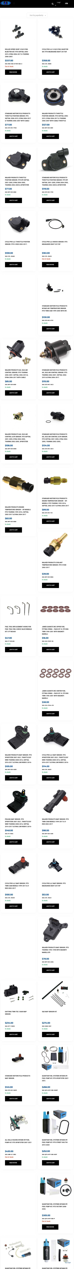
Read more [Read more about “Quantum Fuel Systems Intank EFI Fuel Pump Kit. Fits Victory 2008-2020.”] (51, 1205)
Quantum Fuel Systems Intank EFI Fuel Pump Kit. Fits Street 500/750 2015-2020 (55, 1122)
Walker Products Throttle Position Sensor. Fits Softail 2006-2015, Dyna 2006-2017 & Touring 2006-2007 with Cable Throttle (54, 116)
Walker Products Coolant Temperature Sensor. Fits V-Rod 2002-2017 (55, 554)
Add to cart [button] (51, 71)
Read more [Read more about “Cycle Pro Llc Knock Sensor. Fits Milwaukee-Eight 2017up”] (51, 260)
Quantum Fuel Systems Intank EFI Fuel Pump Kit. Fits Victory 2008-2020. (55, 1185)
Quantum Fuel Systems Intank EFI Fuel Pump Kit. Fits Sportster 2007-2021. (55, 1059)
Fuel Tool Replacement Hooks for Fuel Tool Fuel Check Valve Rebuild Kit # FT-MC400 (17, 617)
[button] (14, 3)
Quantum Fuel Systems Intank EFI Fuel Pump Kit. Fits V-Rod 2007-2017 (18, 1248)
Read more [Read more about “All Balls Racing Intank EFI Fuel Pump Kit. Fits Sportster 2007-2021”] (14, 1142)
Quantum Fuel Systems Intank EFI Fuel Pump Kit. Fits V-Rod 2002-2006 (55, 1248)
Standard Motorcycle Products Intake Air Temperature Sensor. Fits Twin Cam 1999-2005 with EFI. (55, 302)
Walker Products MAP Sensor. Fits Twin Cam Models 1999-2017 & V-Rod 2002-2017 (55, 807)
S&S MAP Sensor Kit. (50, 993)
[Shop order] (37, 15)
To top (67, 1262)
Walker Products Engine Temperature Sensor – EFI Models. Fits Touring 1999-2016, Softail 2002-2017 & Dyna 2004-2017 (18, 502)
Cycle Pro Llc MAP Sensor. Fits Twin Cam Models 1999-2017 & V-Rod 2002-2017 (18, 870)
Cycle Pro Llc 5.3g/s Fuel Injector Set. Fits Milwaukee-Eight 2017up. (54, 50)
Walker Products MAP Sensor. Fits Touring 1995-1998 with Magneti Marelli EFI (54, 933)
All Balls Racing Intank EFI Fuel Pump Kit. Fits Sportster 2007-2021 (18, 1122)
